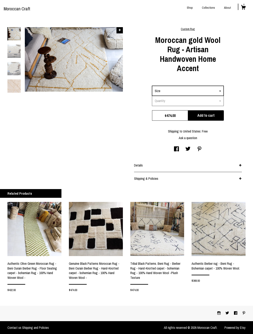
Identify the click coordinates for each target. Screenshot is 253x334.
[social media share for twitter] (188, 149)
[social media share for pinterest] (199, 149)
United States (191, 131)
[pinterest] (244, 313)
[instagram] (219, 313)
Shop (190, 8)
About (227, 8)
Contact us (14, 327)
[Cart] (243, 8)
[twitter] (227, 313)
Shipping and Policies (35, 327)
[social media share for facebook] (176, 149)
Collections (208, 8)
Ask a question (188, 138)
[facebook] (236, 313)
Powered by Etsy (235, 327)
